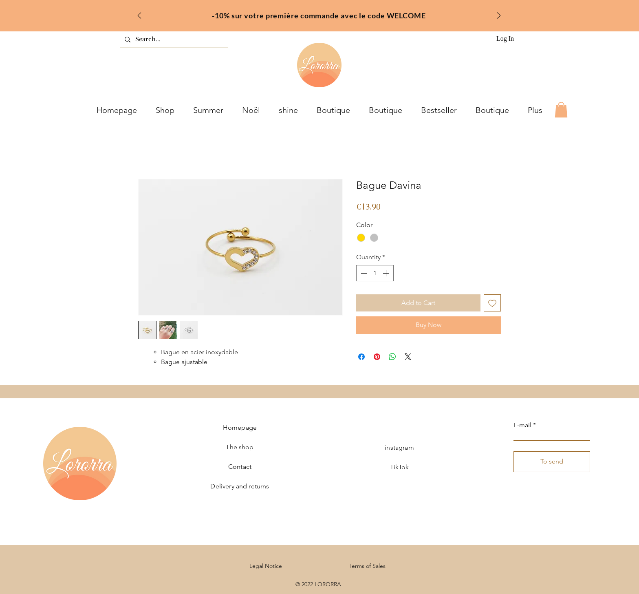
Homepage (240, 427)
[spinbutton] (375, 273)
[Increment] (386, 273)
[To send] (551, 461)
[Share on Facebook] (361, 357)
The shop (239, 447)
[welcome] (308, 13)
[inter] (329, 13)
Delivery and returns (239, 486)
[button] (561, 109)
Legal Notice (265, 566)
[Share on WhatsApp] (392, 357)
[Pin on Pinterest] (377, 357)
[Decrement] (363, 273)
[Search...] (173, 39)
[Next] (498, 16)
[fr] (319, 13)
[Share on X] (408, 357)
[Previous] (139, 16)
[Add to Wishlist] (492, 302)
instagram (399, 447)
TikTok (399, 467)
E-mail (522, 425)
